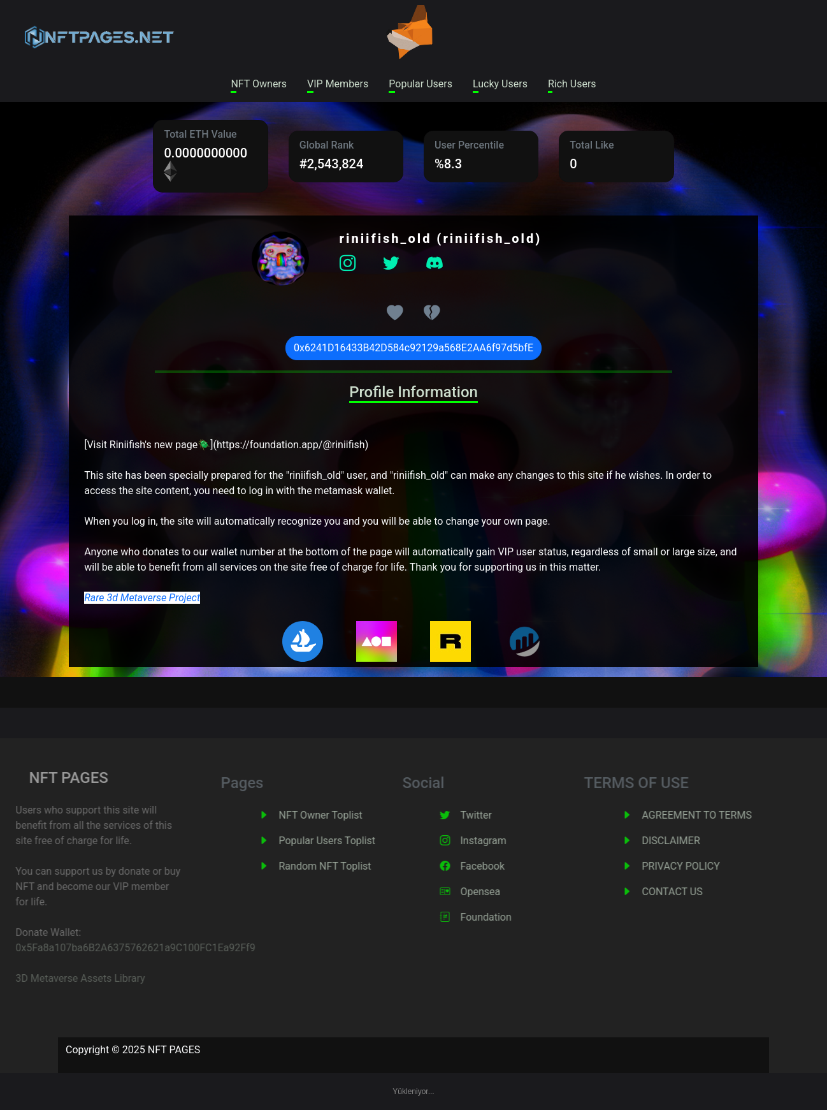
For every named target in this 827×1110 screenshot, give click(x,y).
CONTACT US (686, 892)
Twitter (490, 815)
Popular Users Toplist (341, 841)
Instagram (498, 841)
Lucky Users (500, 84)
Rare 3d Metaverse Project (142, 598)
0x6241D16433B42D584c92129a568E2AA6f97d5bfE (413, 348)
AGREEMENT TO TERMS (711, 815)
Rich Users (572, 84)
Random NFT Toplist (339, 866)
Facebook (497, 866)
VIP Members (337, 84)
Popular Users (420, 84)
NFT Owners (259, 84)
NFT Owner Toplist (335, 815)
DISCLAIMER (685, 841)
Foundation (500, 917)
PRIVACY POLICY (695, 866)
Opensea (495, 892)
